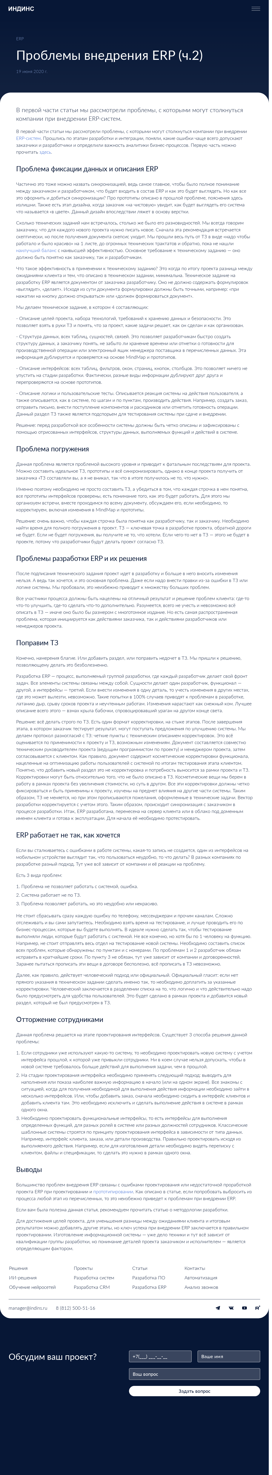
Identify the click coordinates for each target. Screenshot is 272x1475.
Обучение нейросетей (32, 1287)
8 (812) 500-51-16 (75, 1308)
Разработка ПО (148, 1277)
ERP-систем (28, 138)
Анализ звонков (201, 1287)
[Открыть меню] (256, 8)
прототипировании (113, 1191)
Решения (18, 1268)
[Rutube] (257, 1308)
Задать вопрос (195, 1391)
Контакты (194, 1268)
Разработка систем (94, 1277)
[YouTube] (244, 1308)
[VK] (231, 1308)
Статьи (139, 1268)
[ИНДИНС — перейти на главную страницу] (21, 8)
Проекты (83, 1268)
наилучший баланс (36, 250)
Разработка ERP (149, 1287)
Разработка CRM (92, 1287)
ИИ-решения (23, 1277)
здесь (45, 152)
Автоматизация (200, 1277)
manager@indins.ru (28, 1308)
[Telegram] (217, 1308)
